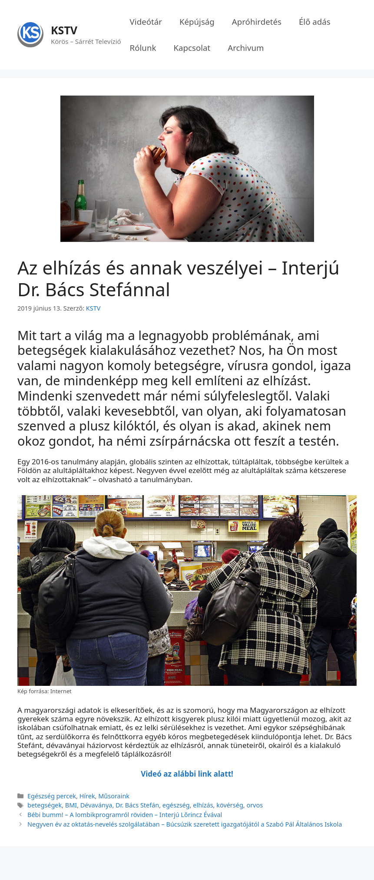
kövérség (229, 805)
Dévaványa (96, 805)
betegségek (44, 805)
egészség (176, 805)
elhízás (203, 805)
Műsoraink (113, 796)
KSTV (64, 30)
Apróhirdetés (256, 21)
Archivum (246, 47)
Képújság (197, 21)
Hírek (87, 796)
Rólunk (143, 47)
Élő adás (315, 21)
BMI (71, 805)
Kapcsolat (191, 47)
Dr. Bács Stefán (137, 805)
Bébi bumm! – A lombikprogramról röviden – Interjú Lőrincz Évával (124, 815)
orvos (254, 805)
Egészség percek (51, 796)
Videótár (146, 21)
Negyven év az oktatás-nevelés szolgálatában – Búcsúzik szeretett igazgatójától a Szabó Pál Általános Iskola (184, 824)
